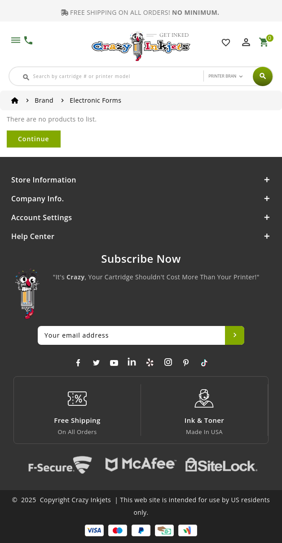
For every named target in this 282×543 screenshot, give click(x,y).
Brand (44, 100)
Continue (33, 139)
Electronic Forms (95, 100)
